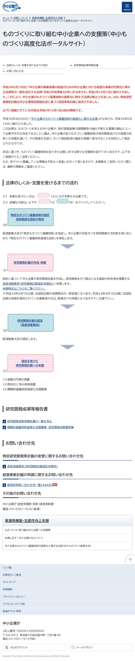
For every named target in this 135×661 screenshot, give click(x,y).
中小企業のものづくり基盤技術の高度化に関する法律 (64, 118)
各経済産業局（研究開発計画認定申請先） (28, 283)
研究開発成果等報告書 (86, 65)
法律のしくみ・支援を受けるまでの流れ (27, 65)
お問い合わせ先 (15, 71)
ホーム (6, 18)
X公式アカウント (19, 647)
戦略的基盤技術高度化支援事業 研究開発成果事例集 (40, 427)
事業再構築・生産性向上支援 (47, 18)
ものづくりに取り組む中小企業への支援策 (27, 530)
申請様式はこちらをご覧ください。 (24, 288)
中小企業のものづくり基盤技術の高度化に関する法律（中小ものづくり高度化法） (48, 546)
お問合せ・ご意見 (12, 575)
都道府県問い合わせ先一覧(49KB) (32, 485)
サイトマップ (9, 582)
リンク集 (7, 567)
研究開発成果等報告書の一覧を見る (29, 421)
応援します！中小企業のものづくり (24, 538)
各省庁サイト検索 (12, 611)
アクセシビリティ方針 (14, 604)
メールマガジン (84, 647)
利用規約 (7, 589)
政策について (20, 18)
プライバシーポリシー (14, 597)
